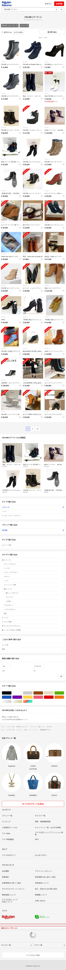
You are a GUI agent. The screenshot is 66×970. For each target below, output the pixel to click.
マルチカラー (32, 701)
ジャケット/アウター (34, 572)
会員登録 (59, 4)
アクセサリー (34, 605)
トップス (34, 568)
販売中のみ (6, 32)
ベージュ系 (53, 693)
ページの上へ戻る (33, 955)
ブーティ (24, 25)
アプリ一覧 (38, 945)
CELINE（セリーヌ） (10, 25)
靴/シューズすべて (35, 593)
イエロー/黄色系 (32, 697)
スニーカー (35, 597)
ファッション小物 (34, 585)
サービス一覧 (6, 945)
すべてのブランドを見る (33, 804)
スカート (34, 576)
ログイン (48, 4)
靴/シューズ (34, 589)
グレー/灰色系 (32, 693)
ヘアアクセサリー (34, 609)
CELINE (33, 530)
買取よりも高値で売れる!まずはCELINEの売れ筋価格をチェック (33, 718)
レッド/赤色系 (53, 697)
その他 (35, 601)
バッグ (34, 581)
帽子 (34, 613)
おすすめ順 (18, 32)
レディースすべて (34, 564)
